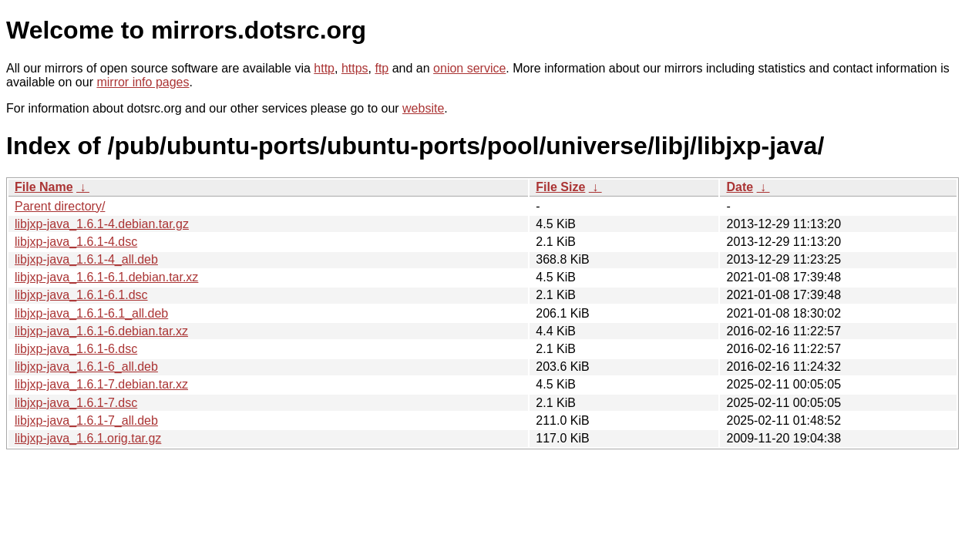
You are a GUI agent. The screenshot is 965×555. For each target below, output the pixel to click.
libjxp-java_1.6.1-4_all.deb (86, 259)
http (324, 68)
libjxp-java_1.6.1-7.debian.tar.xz (101, 384)
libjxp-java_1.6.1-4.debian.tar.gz (102, 223)
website (423, 108)
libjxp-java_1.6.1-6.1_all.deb (91, 313)
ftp (381, 68)
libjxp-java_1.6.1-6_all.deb (86, 366)
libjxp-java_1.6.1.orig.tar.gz (88, 438)
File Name (44, 186)
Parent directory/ (60, 206)
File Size (560, 186)
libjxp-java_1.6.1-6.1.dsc (81, 294)
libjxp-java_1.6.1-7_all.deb (86, 420)
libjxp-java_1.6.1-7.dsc (76, 402)
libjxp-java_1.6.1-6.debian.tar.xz (101, 331)
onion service (469, 68)
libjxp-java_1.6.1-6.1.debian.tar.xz (106, 277)
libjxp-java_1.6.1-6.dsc (76, 348)
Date (739, 186)
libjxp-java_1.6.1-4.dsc (76, 241)
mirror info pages (142, 82)
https (354, 68)
